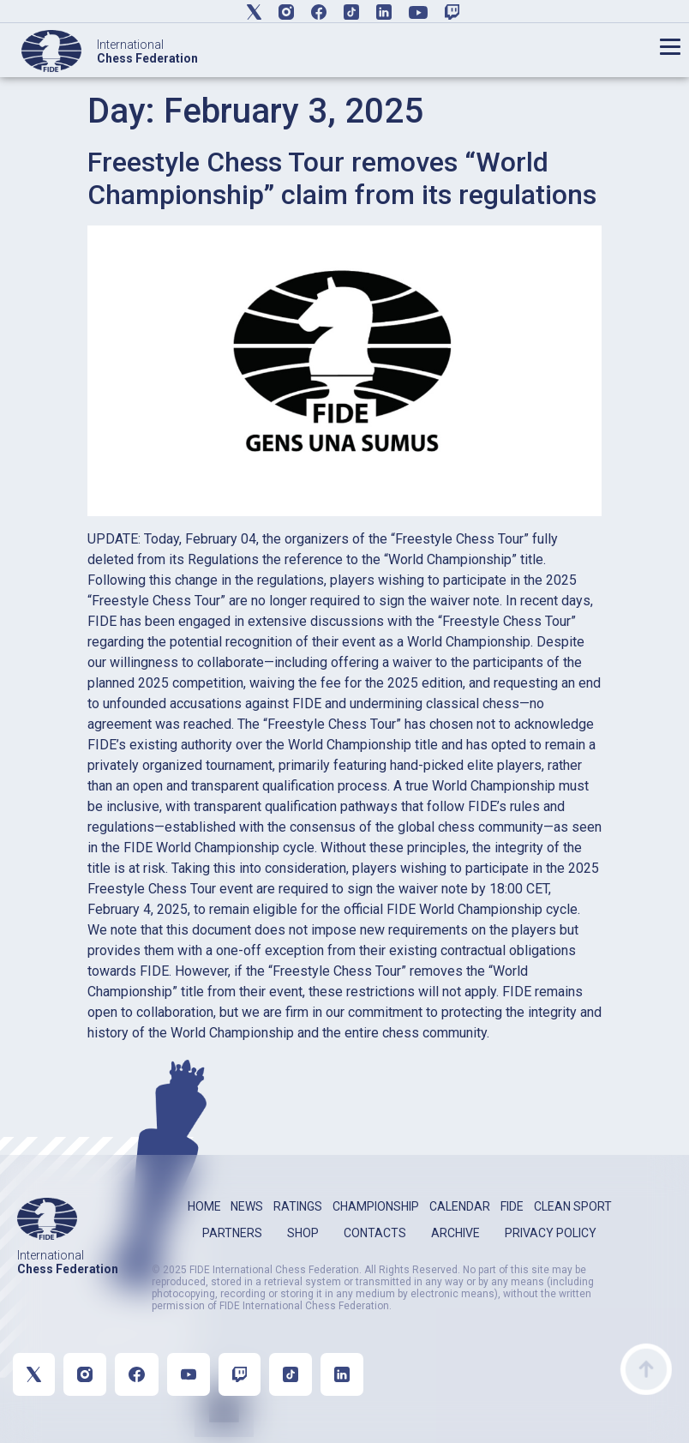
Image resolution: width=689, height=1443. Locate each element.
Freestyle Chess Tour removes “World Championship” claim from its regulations (341, 178)
